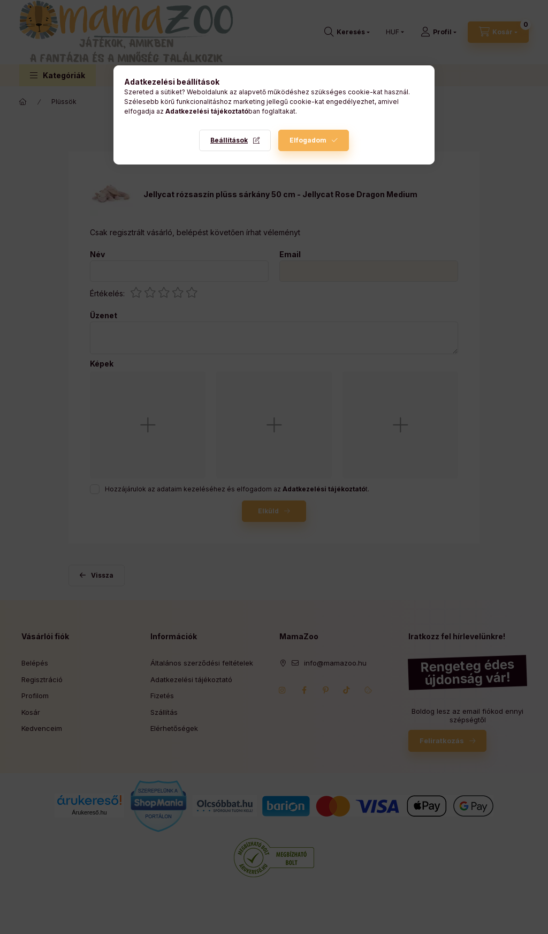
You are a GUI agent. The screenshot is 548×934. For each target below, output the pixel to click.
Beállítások (229, 140)
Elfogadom (308, 140)
